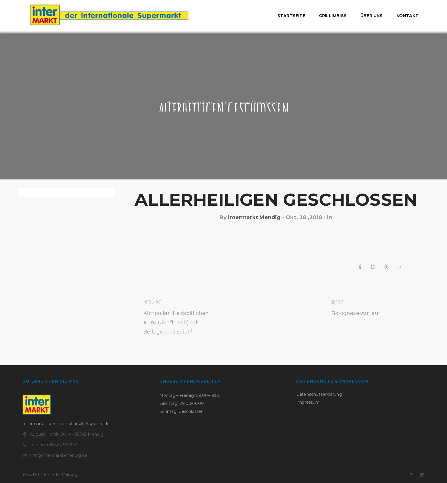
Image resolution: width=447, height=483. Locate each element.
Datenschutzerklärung (319, 394)
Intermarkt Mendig (254, 217)
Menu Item (201, 103)
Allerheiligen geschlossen (276, 199)
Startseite (291, 15)
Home (173, 103)
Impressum (308, 402)
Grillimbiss (333, 15)
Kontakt (407, 15)
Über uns (371, 15)
